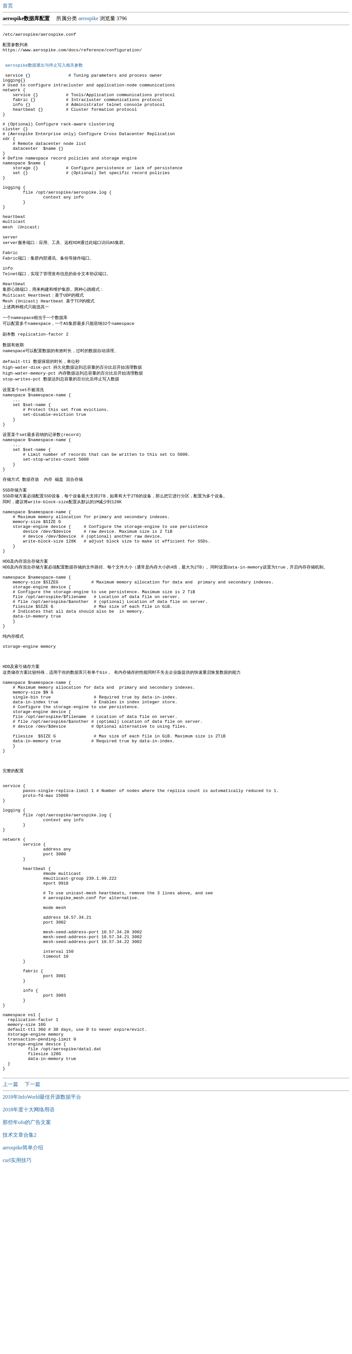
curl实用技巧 (17, 1342)
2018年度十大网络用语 (29, 1291)
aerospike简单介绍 (23, 1329)
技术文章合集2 (19, 1316)
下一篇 (32, 1266)
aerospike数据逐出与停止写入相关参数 (45, 70)
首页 (8, 5)
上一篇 (11, 1266)
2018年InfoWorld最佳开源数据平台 (42, 1278)
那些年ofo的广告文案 (27, 1304)
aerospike (88, 18)
